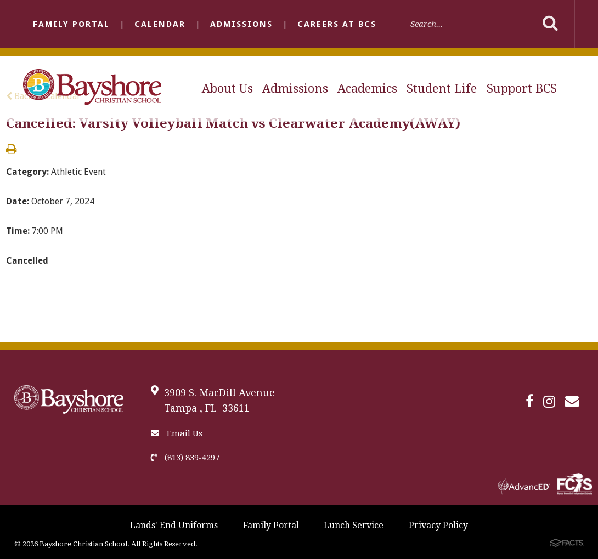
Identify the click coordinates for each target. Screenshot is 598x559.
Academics (367, 88)
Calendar (159, 24)
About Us (227, 88)
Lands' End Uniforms (174, 525)
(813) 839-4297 (185, 458)
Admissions (241, 24)
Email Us (176, 433)
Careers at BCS (336, 24)
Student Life (442, 88)
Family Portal (71, 24)
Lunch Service (353, 525)
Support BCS (522, 88)
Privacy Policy (438, 525)
